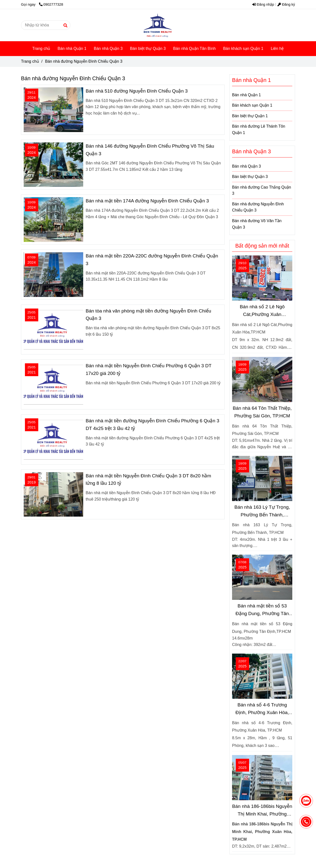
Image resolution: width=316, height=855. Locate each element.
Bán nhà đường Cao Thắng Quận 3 (261, 190)
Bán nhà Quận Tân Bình (194, 48)
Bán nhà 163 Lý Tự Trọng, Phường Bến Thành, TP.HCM (262, 512)
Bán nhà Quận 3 (108, 48)
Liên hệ (277, 48)
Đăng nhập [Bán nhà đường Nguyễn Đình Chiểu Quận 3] (263, 4)
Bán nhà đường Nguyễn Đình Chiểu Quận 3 (258, 207)
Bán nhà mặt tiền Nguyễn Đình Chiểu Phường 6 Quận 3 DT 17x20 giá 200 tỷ (148, 369)
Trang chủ (41, 48)
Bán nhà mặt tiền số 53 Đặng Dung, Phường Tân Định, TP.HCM (262, 610)
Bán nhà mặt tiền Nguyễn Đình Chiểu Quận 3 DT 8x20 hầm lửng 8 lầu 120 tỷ (148, 479)
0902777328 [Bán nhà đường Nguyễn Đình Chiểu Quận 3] (51, 4)
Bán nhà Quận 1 (72, 48)
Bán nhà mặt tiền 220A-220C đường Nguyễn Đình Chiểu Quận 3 (152, 259)
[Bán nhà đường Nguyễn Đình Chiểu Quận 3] (158, 25)
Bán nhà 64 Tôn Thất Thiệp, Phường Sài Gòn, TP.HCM (262, 412)
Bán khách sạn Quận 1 (243, 48)
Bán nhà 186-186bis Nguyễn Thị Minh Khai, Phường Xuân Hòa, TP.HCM (262, 811)
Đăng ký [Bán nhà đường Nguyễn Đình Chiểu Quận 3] (286, 4)
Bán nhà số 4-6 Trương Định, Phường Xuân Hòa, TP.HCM (262, 709)
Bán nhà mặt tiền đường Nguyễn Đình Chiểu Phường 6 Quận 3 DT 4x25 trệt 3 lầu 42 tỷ (152, 424)
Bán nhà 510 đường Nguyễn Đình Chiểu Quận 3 (137, 91)
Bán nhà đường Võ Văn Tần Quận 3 (257, 224)
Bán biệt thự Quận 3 (148, 48)
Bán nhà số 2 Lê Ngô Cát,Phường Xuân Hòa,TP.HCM (262, 311)
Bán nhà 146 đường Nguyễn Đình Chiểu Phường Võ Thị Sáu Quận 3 (150, 149)
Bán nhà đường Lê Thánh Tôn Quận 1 (258, 129)
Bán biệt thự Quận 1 (250, 116)
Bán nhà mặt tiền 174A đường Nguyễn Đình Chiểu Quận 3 (147, 200)
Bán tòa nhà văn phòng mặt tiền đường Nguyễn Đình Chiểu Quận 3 (148, 314)
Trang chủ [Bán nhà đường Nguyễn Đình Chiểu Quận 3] (30, 61)
